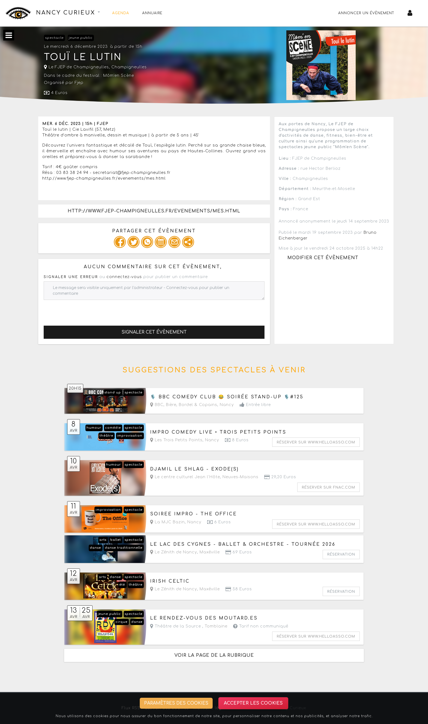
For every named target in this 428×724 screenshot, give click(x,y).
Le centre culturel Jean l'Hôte (185, 477)
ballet (115, 540)
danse (95, 548)
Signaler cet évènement (154, 332)
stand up (113, 392)
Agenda (120, 13)
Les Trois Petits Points (176, 440)
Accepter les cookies (253, 703)
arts (102, 540)
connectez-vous (124, 277)
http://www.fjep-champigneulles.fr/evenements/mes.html (154, 211)
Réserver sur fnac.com (328, 487)
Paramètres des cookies (176, 703)
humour (94, 428)
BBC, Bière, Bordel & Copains (183, 405)
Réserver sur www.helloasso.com (316, 442)
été (122, 584)
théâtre (106, 435)
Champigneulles (129, 67)
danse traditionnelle (123, 548)
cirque (121, 622)
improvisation (129, 435)
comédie (113, 428)
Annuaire (152, 13)
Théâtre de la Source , (188, 626)
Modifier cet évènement (322, 257)
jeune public (81, 38)
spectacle (54, 38)
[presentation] (85, 310)
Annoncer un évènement (366, 13)
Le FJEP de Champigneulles (76, 67)
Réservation (341, 554)
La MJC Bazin (167, 522)
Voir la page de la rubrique (214, 655)
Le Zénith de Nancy (173, 552)
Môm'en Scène (118, 76)
